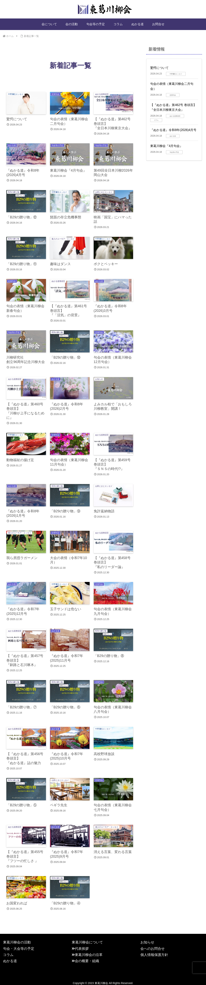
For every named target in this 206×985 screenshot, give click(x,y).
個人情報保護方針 (154, 956)
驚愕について (159, 67)
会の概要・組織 (85, 962)
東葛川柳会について (87, 944)
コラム (8, 956)
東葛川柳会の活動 (17, 944)
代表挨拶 (80, 950)
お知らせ (147, 944)
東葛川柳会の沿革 (87, 956)
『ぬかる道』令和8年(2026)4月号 (173, 130)
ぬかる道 (10, 962)
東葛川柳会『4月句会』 (166, 146)
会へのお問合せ (152, 950)
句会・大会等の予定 (18, 950)
